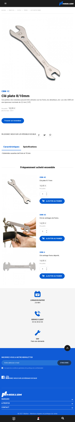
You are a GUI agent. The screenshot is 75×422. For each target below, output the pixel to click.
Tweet (44, 135)
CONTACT (5, 407)
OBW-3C (43, 215)
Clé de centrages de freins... (49, 218)
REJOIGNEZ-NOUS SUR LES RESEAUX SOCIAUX (39, 135)
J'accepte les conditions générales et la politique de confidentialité (23, 368)
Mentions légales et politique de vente (43, 414)
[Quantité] (43, 194)
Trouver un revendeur (12, 121)
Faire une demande (37, 341)
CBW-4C (43, 177)
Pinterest (50, 135)
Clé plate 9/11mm (46, 181)
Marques (5, 399)
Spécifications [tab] (30, 147)
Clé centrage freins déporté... (50, 255)
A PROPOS (6, 403)
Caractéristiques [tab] (11, 147)
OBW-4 (42, 252)
